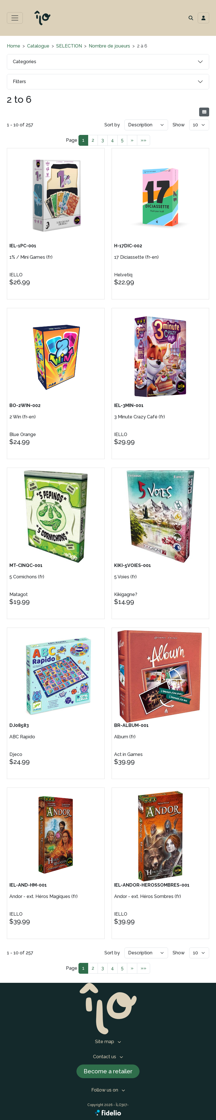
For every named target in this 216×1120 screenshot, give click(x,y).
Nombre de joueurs (109, 46)
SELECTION (69, 46)
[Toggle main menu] (15, 18)
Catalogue (38, 46)
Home (13, 46)
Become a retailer (108, 1071)
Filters (19, 81)
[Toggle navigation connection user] (203, 18)
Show (179, 125)
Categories (24, 61)
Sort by (112, 125)
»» (143, 140)
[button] (190, 18)
